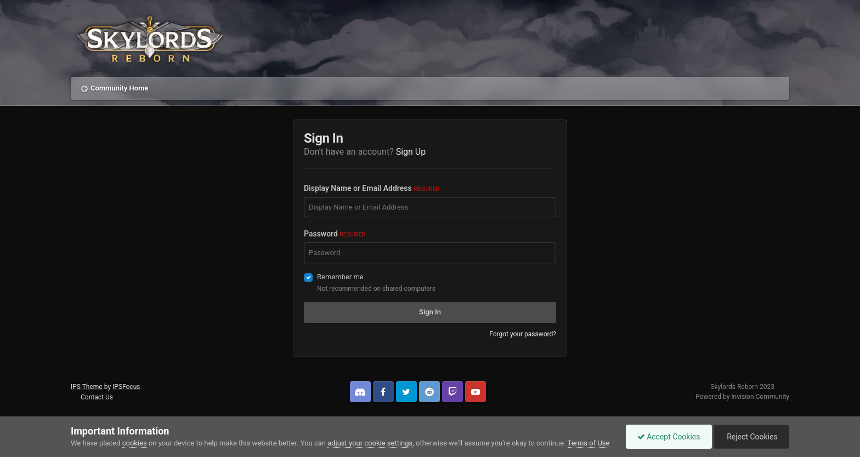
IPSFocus (126, 387)
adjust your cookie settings (369, 443)
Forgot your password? (522, 334)
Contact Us (97, 397)
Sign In (430, 312)
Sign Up (411, 151)
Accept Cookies (668, 436)
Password (334, 233)
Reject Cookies (751, 436)
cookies (134, 443)
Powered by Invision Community (742, 396)
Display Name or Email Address (371, 188)
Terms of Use (589, 443)
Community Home (119, 88)
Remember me (340, 277)
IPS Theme (87, 387)
